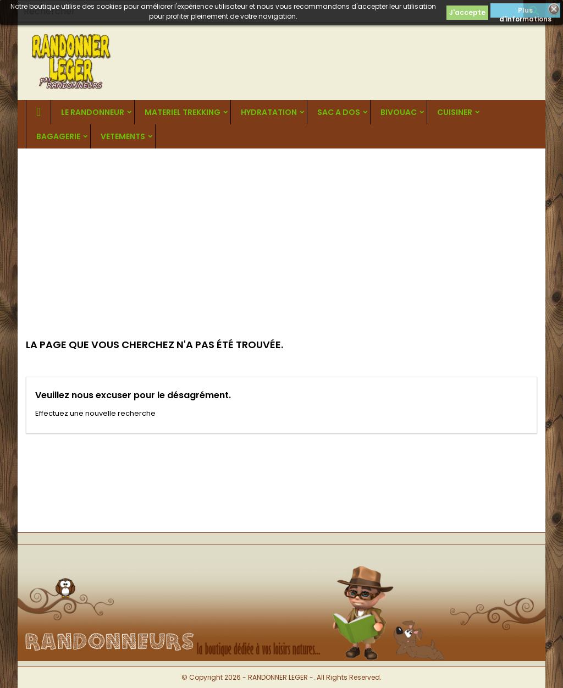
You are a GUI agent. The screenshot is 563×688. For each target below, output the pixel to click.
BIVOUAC (398, 112)
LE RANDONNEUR (92, 112)
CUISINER (454, 112)
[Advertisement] (281, 231)
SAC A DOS (338, 112)
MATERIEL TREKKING (182, 112)
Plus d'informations (525, 11)
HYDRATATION (269, 112)
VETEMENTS (123, 136)
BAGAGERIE (58, 136)
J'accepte (467, 12)
